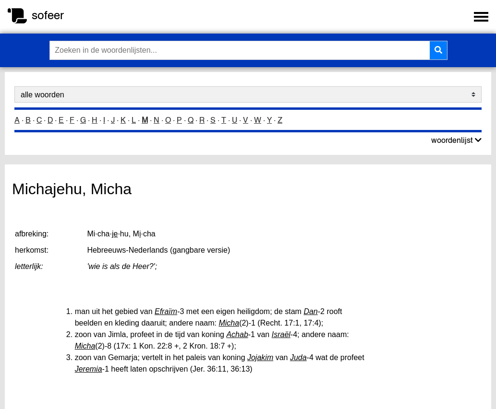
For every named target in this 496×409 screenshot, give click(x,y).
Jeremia (88, 369)
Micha (228, 323)
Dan (310, 311)
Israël (281, 334)
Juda (298, 357)
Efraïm (166, 311)
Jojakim (260, 357)
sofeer (48, 15)
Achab (237, 334)
